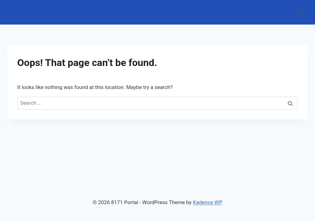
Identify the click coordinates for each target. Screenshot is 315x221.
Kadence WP (207, 202)
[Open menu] (302, 12)
